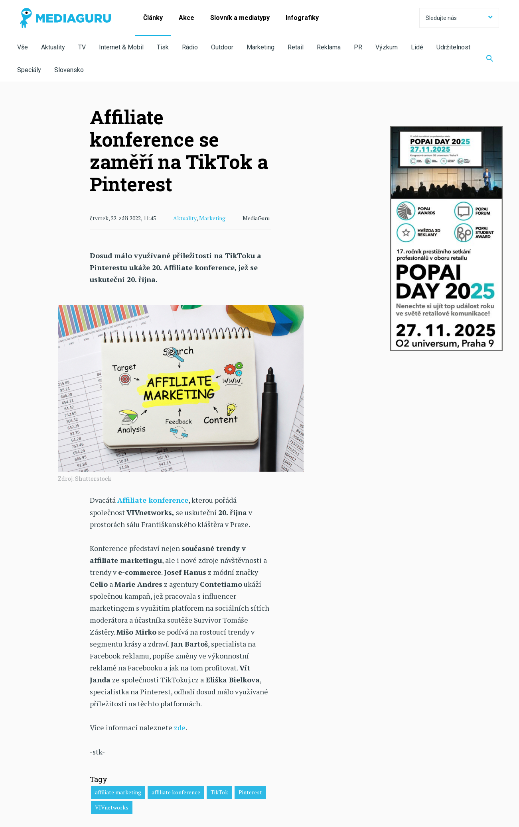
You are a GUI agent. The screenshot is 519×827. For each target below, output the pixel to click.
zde (179, 727)
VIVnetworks (111, 807)
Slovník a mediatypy (240, 18)
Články (153, 18)
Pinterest (250, 791)
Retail (296, 47)
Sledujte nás (459, 18)
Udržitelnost (453, 47)
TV (82, 47)
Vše (22, 47)
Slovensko (69, 70)
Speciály (29, 70)
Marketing (260, 47)
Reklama (329, 47)
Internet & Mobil (121, 47)
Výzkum (386, 47)
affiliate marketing (118, 791)
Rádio (190, 47)
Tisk (163, 47)
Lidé (417, 47)
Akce (186, 18)
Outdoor (222, 47)
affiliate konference (176, 791)
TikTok (219, 791)
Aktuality (53, 47)
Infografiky (302, 18)
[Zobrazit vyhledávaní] (489, 59)
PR (358, 47)
